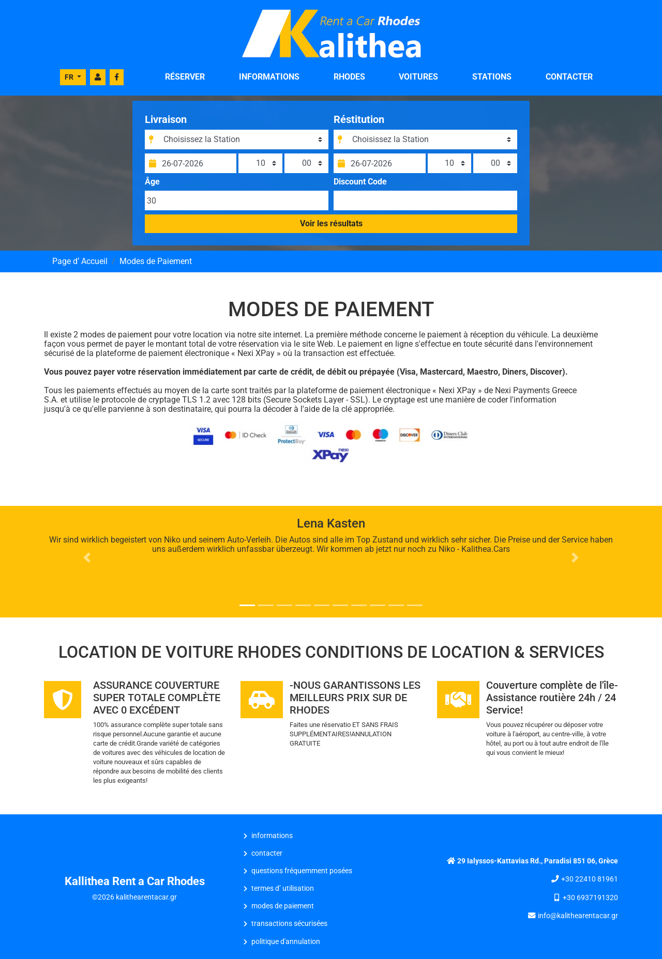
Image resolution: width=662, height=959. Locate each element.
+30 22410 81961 (589, 879)
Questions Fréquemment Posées (301, 871)
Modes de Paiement (282, 906)
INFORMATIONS (269, 77)
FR (70, 77)
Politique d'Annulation (285, 941)
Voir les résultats (331, 223)
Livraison (166, 119)
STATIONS (491, 77)
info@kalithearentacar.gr (578, 915)
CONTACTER (569, 77)
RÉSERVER (185, 77)
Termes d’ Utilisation (282, 888)
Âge (152, 182)
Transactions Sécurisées (289, 923)
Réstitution (359, 119)
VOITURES (418, 77)
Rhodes (349, 77)
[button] (87, 557)
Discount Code (360, 182)
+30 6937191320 (590, 897)
